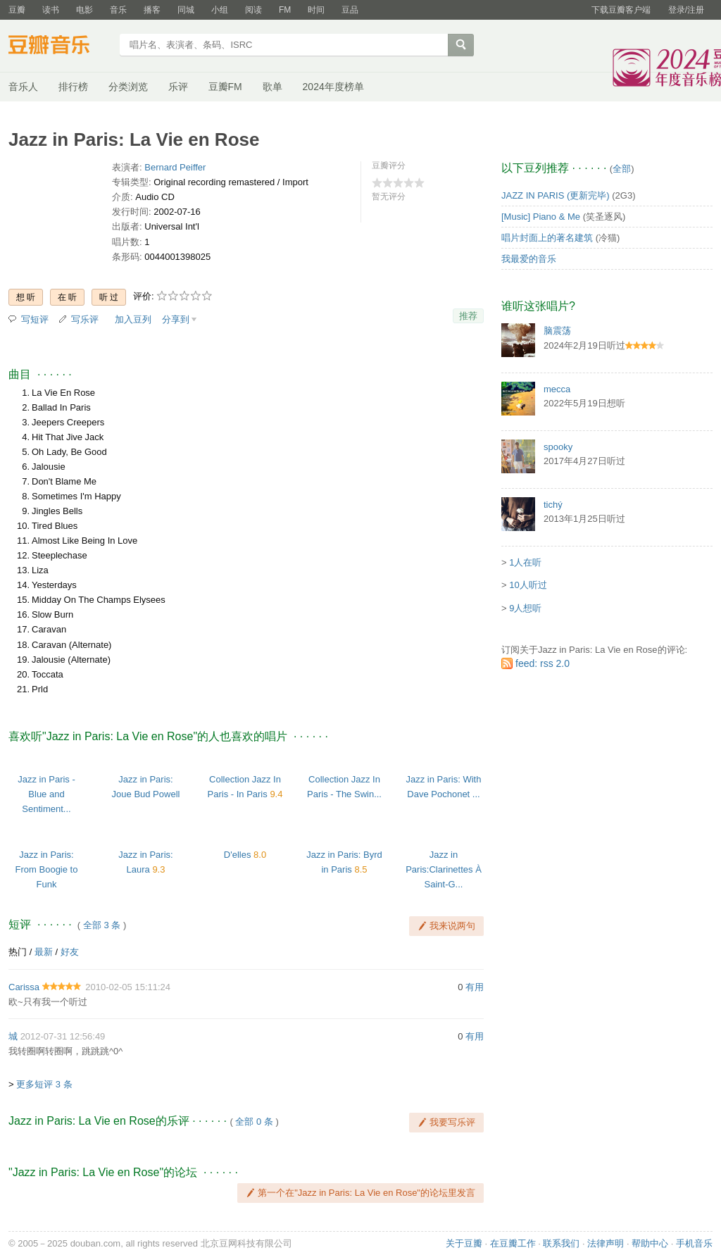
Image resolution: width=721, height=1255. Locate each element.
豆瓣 (16, 10)
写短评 (35, 319)
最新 (44, 952)
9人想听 (525, 608)
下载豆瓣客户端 (621, 10)
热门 (17, 952)
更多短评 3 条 (44, 1084)
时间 (316, 10)
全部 (622, 168)
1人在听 (525, 562)
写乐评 (85, 319)
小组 (219, 10)
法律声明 (605, 1243)
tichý (553, 504)
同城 (185, 10)
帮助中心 (650, 1243)
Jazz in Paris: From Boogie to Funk (46, 869)
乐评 (178, 86)
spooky (558, 447)
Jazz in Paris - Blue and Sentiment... (46, 794)
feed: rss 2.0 (542, 663)
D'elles (237, 854)
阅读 (253, 10)
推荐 (468, 316)
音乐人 (23, 86)
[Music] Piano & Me (540, 216)
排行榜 (73, 86)
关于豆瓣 (464, 1243)
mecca (557, 389)
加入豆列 (133, 319)
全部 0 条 (253, 1121)
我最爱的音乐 (528, 259)
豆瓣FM (225, 86)
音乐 (118, 10)
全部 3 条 (101, 925)
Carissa (23, 987)
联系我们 (561, 1243)
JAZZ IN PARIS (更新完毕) (555, 195)
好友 (70, 952)
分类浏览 (128, 86)
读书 (50, 10)
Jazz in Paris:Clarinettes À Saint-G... (444, 869)
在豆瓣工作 (513, 1243)
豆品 (349, 10)
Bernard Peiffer (175, 167)
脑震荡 (557, 330)
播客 (152, 10)
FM (285, 10)
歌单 (272, 86)
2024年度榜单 (333, 86)
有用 (474, 987)
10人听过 (527, 585)
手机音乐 (694, 1243)
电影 (84, 10)
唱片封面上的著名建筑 (547, 237)
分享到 (175, 319)
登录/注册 (686, 10)
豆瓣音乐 (59, 46)
